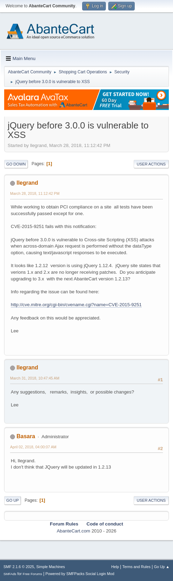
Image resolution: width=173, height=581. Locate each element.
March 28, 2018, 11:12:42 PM (35, 193)
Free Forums (32, 574)
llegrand (27, 183)
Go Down (16, 164)
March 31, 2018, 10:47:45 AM (34, 378)
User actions (151, 164)
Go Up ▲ (162, 567)
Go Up (12, 500)
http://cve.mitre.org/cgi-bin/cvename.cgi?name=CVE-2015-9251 (76, 304)
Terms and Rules (137, 567)
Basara (25, 436)
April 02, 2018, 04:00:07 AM (33, 447)
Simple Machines (50, 567)
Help (115, 567)
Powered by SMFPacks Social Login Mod (80, 574)
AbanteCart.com (73, 531)
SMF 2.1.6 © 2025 (18, 567)
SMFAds (9, 574)
